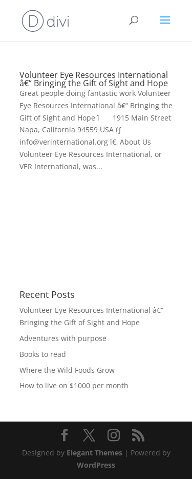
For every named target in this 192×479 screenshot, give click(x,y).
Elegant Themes (94, 452)
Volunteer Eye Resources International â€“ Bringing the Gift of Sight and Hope (93, 79)
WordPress (96, 465)
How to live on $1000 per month (74, 385)
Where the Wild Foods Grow (67, 370)
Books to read (42, 354)
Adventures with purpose (62, 338)
